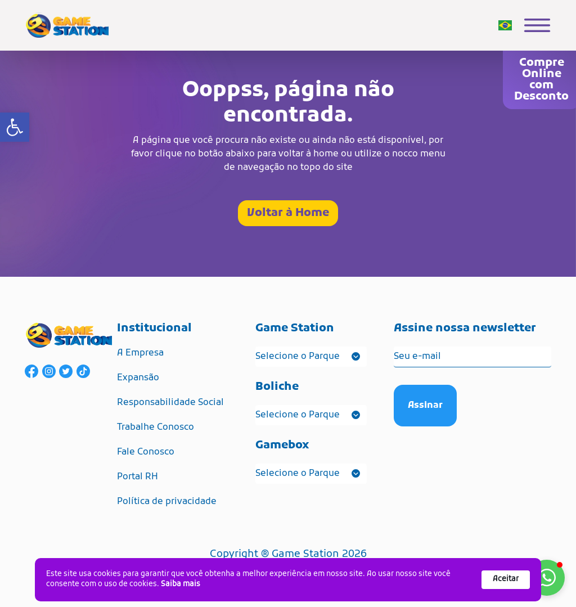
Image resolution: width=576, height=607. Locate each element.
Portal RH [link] (137, 477)
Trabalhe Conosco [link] (155, 427)
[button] (547, 578)
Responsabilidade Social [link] (170, 402)
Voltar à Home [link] (288, 213)
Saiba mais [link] (180, 584)
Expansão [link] (138, 378)
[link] (14, 127)
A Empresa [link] (140, 353)
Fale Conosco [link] (145, 452)
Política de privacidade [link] (167, 501)
